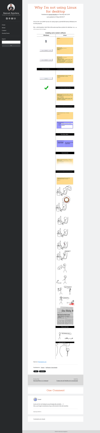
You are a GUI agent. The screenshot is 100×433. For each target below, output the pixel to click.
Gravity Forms (6, 33)
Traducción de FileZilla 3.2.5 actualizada (67, 380)
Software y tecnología (51, 367)
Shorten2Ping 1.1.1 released (40, 380)
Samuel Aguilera (11, 13)
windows (42, 371)
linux (36, 371)
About (3, 27)
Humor (43, 367)
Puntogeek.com (42, 361)
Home (3, 25)
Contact (4, 30)
